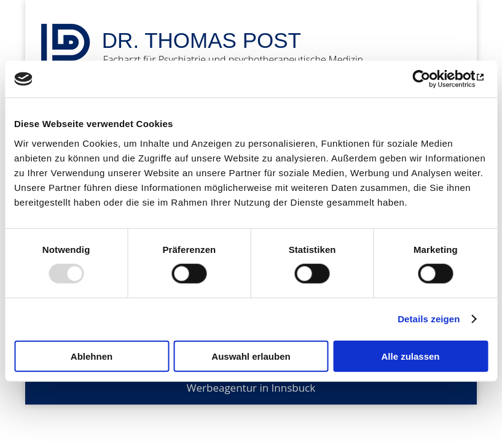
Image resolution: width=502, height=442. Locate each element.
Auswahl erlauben (250, 356)
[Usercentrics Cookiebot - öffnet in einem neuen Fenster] (434, 79)
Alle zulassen (410, 356)
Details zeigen (429, 319)
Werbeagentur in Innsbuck (251, 388)
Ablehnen (91, 356)
